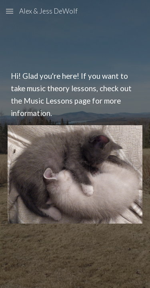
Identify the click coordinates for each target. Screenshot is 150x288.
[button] (9, 11)
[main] (75, 94)
